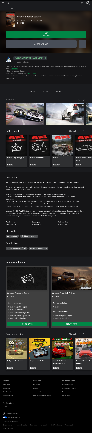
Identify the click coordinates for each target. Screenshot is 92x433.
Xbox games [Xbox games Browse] (6, 388)
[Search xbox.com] (8, 3)
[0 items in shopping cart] (82, 3)
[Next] (83, 99)
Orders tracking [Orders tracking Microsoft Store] (66, 395)
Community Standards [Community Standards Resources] (39, 392)
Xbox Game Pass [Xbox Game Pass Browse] (7, 392)
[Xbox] (6, 8)
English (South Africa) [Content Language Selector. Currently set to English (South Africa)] (12, 413)
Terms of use (33, 425)
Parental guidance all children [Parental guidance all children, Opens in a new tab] (30, 58)
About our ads (69, 425)
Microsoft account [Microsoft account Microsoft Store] (67, 384)
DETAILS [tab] (33, 91)
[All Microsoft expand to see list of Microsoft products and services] (3, 3)
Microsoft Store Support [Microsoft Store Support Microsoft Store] (69, 388)
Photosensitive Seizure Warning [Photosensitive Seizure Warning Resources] (42, 395)
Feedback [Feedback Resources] (35, 388)
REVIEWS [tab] (46, 91)
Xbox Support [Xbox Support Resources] (36, 384)
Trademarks (44, 425)
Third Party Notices (56, 425)
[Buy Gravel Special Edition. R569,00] (46, 34)
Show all (72, 131)
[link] (16, 151)
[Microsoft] (46, 1)
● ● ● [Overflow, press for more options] (82, 44)
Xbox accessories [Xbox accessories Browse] (8, 395)
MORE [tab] (58, 91)
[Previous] (79, 99)
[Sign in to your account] (88, 3)
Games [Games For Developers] (5, 406)
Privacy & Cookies (22, 425)
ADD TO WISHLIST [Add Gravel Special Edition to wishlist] (41, 44)
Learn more (14, 68)
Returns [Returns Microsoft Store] (64, 392)
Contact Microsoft (8, 425)
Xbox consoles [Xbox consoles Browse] (7, 384)
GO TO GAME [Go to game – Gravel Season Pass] (27, 324)
